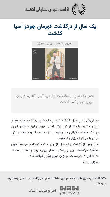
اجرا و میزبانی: (55, 191)
